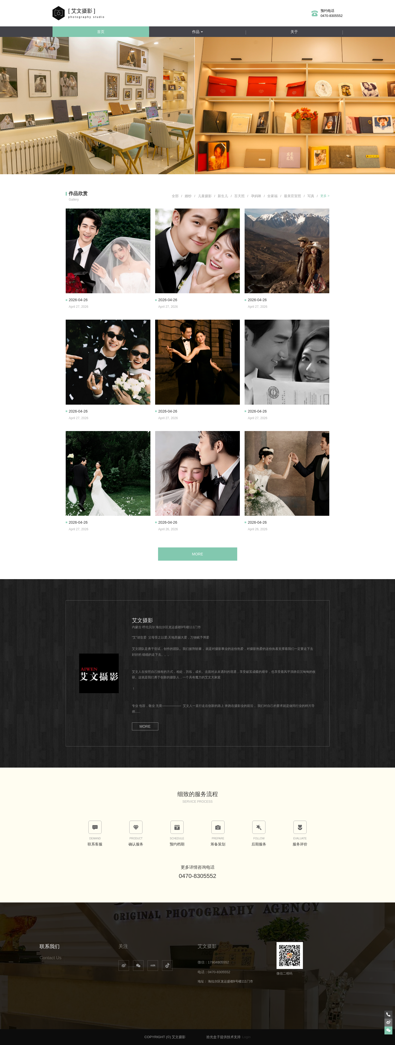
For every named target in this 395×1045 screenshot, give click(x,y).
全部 (177, 196)
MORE (197, 554)
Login (246, 1037)
